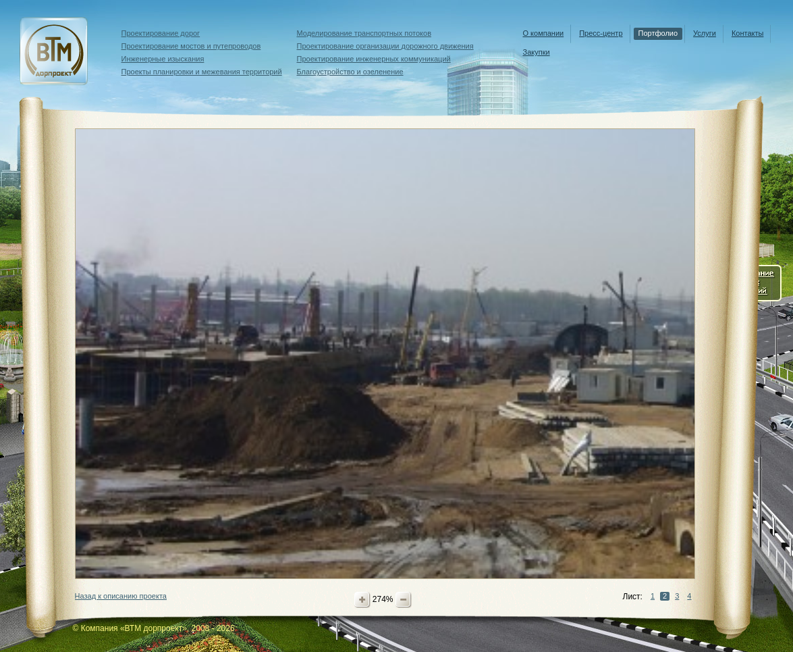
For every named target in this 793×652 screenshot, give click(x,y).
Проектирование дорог (160, 33)
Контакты (748, 33)
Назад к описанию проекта (121, 596)
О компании (543, 33)
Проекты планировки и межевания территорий (201, 72)
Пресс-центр (600, 33)
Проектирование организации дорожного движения (385, 46)
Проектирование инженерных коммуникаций (374, 59)
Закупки (536, 52)
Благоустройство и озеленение (350, 72)
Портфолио (658, 33)
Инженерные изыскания (162, 59)
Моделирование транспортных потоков (364, 33)
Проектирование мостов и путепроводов (191, 46)
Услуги (704, 33)
